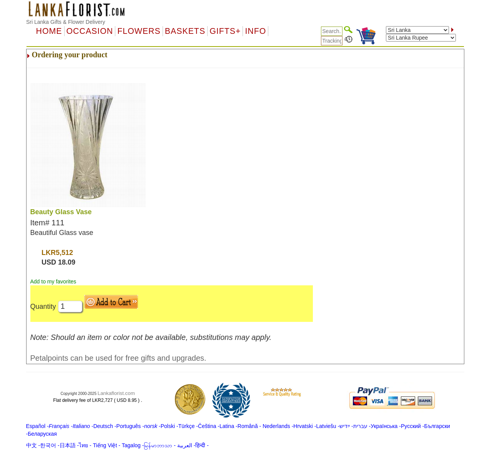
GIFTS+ (225, 31)
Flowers (138, 31)
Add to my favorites (53, 281)
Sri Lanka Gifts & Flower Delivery (65, 22)
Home (49, 31)
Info (255, 31)
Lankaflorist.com (116, 393)
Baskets (185, 31)
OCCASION (89, 31)
